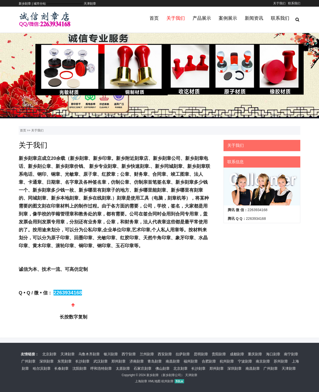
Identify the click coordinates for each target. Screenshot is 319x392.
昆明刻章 (201, 354)
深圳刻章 (46, 361)
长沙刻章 (82, 361)
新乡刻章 (152, 375)
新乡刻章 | (26, 3)
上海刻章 (141, 381)
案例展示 (228, 18)
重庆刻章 (255, 354)
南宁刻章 (291, 354)
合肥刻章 (209, 361)
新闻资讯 (254, 18)
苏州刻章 (281, 361)
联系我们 (294, 3)
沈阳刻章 (79, 368)
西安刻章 (165, 354)
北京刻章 (49, 354)
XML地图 (154, 381)
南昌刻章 (173, 361)
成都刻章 (237, 354)
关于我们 (279, 3)
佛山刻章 (162, 368)
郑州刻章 (118, 361)
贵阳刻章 (219, 354)
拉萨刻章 (183, 354)
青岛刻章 (154, 361)
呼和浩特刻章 (101, 368)
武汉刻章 (100, 361)
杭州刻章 (227, 361)
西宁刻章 (129, 354)
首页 (154, 18)
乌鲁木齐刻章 (89, 354)
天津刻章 (90, 3)
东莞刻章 (64, 361)
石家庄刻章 (143, 368)
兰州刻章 (147, 354)
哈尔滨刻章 (42, 368)
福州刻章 (191, 361)
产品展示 (202, 18)
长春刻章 (61, 368)
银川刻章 (111, 354)
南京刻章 (263, 361)
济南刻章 (137, 361)
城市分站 (40, 3)
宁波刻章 (245, 361)
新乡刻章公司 (172, 375)
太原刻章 (123, 368)
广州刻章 (28, 361)
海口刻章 (273, 354)
